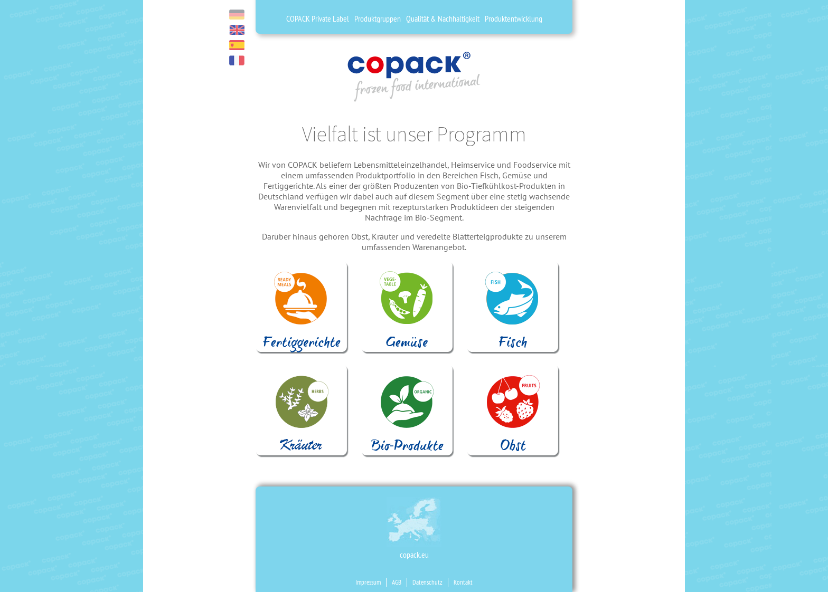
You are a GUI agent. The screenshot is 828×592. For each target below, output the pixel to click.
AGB (396, 582)
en (236, 30)
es (236, 45)
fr (236, 60)
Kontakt (463, 582)
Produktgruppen (377, 18)
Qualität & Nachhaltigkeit (442, 18)
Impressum (368, 582)
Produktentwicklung (513, 18)
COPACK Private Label (317, 18)
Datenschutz (427, 582)
